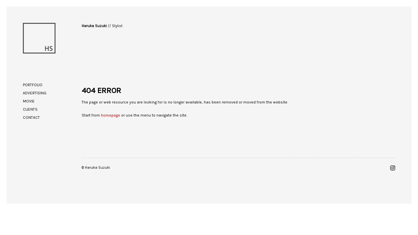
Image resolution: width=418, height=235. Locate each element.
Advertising (34, 93)
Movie (29, 101)
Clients (30, 109)
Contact (31, 117)
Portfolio (32, 85)
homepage (110, 115)
